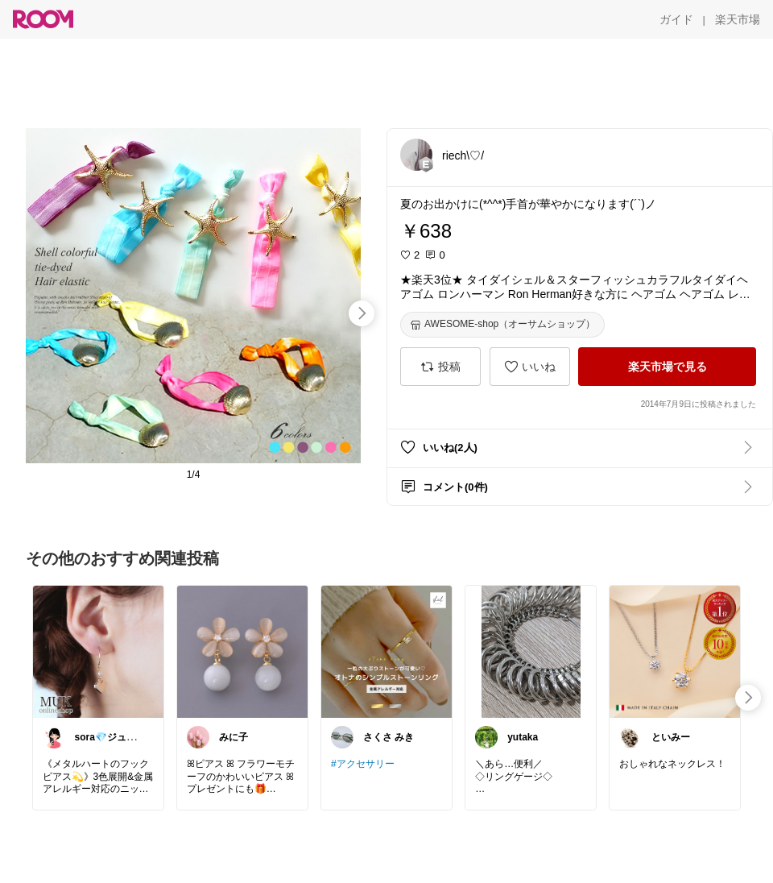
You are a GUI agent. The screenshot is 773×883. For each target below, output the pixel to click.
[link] (98, 651)
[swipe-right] (361, 313)
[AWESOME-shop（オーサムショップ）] (502, 325)
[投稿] (440, 366)
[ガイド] (676, 19)
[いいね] (530, 366)
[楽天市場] (737, 19)
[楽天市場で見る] (667, 366)
